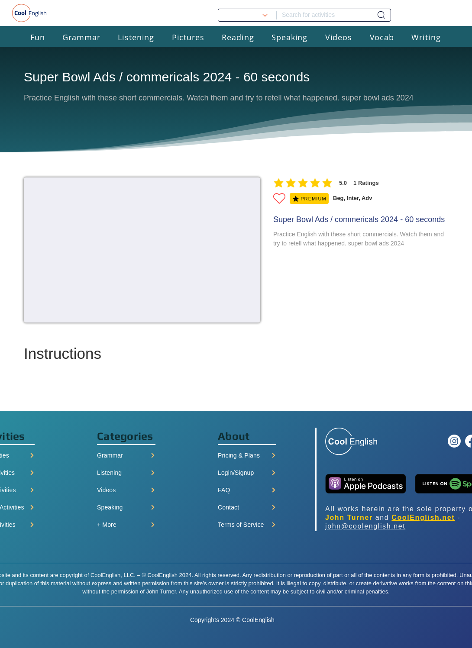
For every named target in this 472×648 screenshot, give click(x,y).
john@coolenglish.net (365, 526)
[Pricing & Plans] (247, 455)
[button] (37, 37)
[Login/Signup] (247, 472)
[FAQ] (247, 490)
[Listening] (126, 472)
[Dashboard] (381, 15)
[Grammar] (126, 455)
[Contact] (247, 507)
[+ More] (126, 524)
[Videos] (126, 490)
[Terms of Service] (247, 524)
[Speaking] (126, 507)
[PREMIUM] (309, 198)
